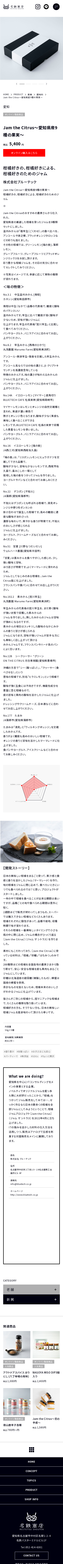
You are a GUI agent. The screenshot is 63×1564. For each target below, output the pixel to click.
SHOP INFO (31, 1499)
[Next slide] (46, 84)
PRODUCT (31, 1490)
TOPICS (31, 1480)
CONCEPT (31, 1471)
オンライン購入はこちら (24, 153)
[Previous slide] (16, 84)
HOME (31, 1461)
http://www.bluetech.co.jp (24, 1194)
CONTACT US (31, 1555)
